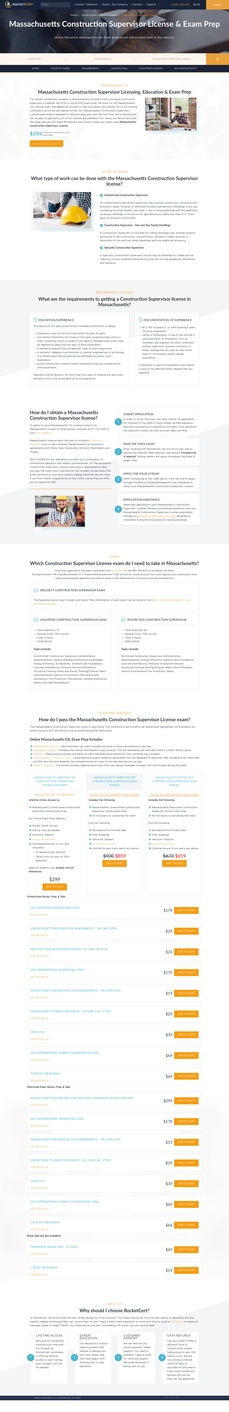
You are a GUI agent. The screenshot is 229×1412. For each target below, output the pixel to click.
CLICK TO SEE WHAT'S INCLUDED (114, 795)
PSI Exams (117, 571)
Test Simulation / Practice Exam (52, 758)
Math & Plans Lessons (46, 746)
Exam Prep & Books (151, 68)
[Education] (171, 59)
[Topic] (34, 59)
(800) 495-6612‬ (181, 5)
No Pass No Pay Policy (45, 843)
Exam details (119, 68)
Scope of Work (60, 68)
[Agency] (103, 59)
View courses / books (46, 143)
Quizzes (37, 754)
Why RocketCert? (186, 68)
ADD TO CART (54, 891)
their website (43, 433)
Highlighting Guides (44, 750)
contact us (177, 1333)
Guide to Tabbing (43, 765)
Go (217, 59)
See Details (39, 919)
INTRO (35, 68)
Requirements (90, 68)
